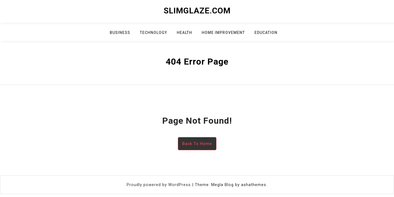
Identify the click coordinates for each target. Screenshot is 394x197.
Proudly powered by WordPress (159, 184)
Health (184, 32)
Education (265, 32)
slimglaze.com (197, 10)
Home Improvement (223, 32)
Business (120, 32)
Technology (153, 32)
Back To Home (197, 143)
